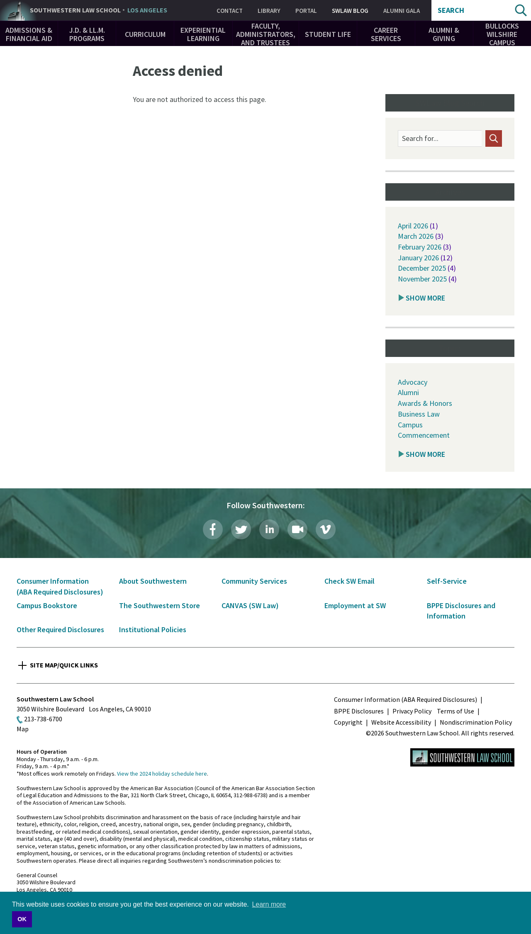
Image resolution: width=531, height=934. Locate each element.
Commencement (424, 435)
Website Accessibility (401, 722)
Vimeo (326, 529)
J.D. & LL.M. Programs (87, 34)
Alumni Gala (401, 11)
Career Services (386, 34)
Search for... (420, 138)
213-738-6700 (43, 719)
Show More (425, 298)
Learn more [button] (269, 904)
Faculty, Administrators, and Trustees (265, 34)
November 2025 (422, 279)
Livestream (297, 529)
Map (23, 729)
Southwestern (98, 10)
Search (451, 10)
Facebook (213, 529)
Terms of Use (455, 711)
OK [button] (22, 919)
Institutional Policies (152, 629)
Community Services (254, 581)
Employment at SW (355, 605)
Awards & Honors (425, 403)
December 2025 (422, 268)
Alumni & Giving (444, 34)
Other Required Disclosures (60, 629)
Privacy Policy (411, 711)
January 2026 (418, 257)
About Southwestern (153, 581)
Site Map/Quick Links (64, 665)
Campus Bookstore (47, 605)
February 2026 (419, 247)
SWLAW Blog (350, 11)
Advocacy (412, 382)
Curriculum (145, 34)
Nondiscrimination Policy (476, 722)
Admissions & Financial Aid (28, 34)
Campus (410, 424)
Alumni (408, 392)
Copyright (348, 722)
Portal (306, 11)
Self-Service (447, 581)
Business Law (419, 414)
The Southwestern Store (159, 605)
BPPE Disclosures (359, 711)
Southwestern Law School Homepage (462, 757)
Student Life (328, 34)
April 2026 (413, 225)
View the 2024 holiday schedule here (162, 773)
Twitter (241, 529)
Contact (230, 11)
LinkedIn (269, 529)
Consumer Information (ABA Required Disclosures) (405, 699)
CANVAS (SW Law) (250, 605)
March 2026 (416, 236)
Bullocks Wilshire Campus (502, 34)
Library (269, 11)
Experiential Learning (203, 34)
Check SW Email (349, 581)
